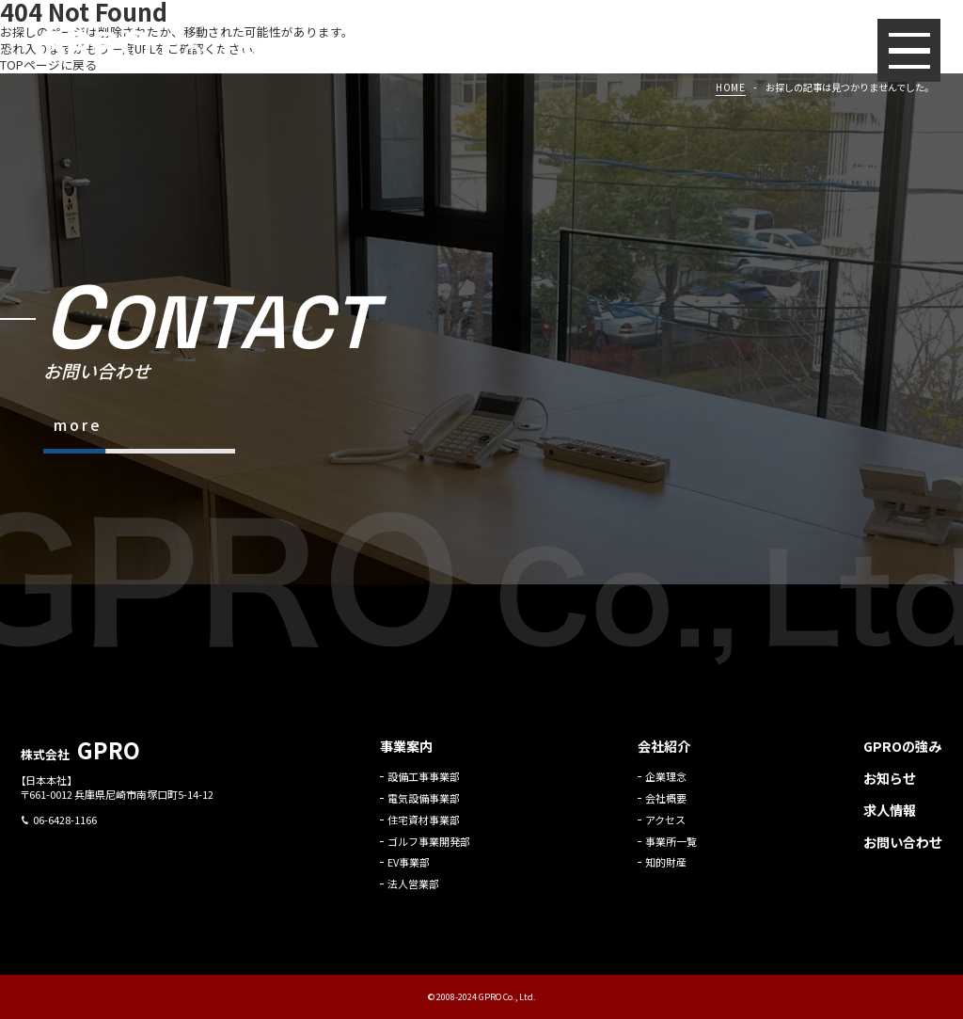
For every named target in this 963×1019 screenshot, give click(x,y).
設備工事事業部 (423, 784)
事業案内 (406, 753)
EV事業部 (408, 870)
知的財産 (666, 870)
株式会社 (80, 762)
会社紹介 (664, 753)
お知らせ (889, 785)
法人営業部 (413, 891)
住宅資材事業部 (423, 826)
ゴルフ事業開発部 (428, 848)
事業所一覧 (671, 848)
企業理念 (666, 784)
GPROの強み (902, 753)
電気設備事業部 (423, 805)
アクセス (665, 826)
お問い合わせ (902, 848)
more (78, 425)
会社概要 (666, 805)
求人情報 (889, 816)
